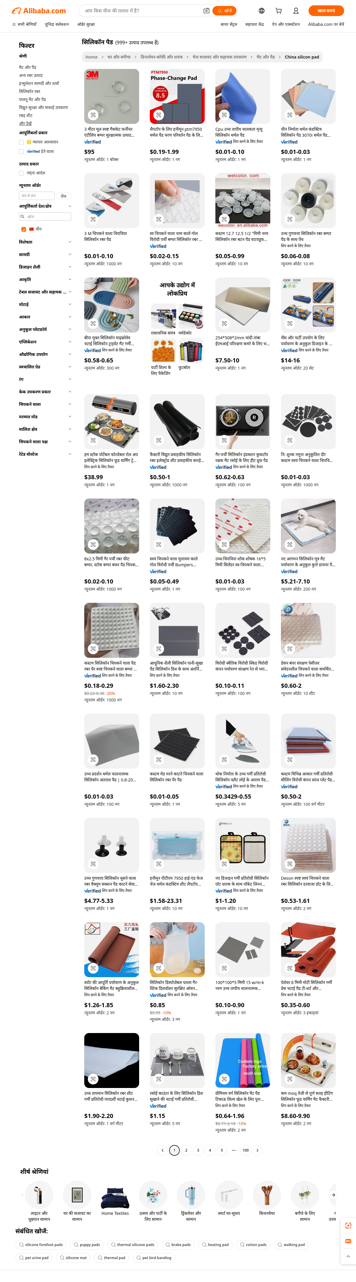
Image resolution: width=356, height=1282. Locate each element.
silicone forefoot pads (41, 1244)
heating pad (215, 1244)
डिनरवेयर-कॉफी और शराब (161, 57)
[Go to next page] (257, 1150)
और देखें (25, 123)
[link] (348, 1225)
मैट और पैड (266, 57)
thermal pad (111, 1257)
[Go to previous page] (162, 1150)
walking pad (291, 1244)
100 (246, 1150)
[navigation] (45, 597)
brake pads (178, 1244)
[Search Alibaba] (141, 10)
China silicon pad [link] (302, 57)
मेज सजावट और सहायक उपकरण (220, 57)
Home (91, 57)
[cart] (279, 11)
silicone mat (73, 1257)
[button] (206, 10)
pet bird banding (153, 1257)
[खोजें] (224, 10)
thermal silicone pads (132, 1244)
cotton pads (253, 1244)
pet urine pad (34, 1257)
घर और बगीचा (119, 57)
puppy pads (87, 1244)
